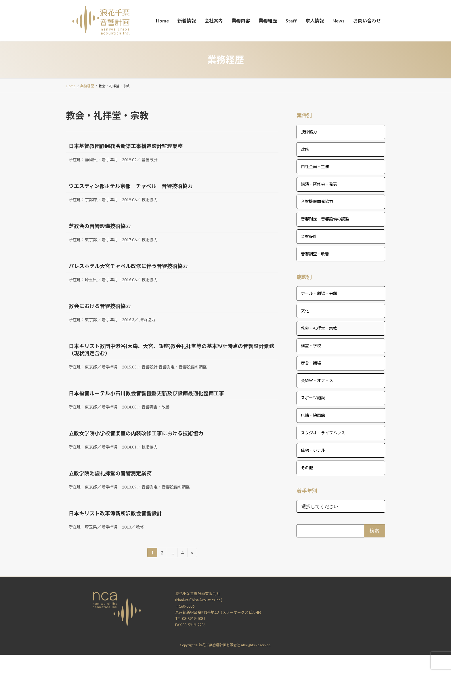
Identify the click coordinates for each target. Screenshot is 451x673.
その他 (307, 467)
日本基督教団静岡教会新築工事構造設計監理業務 (126, 146)
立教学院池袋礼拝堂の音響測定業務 (110, 473)
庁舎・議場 (311, 362)
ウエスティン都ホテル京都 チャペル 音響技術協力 (131, 186)
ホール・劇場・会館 (319, 293)
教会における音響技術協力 (100, 306)
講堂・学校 (311, 345)
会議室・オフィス (317, 380)
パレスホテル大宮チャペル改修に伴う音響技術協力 (128, 266)
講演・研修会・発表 (319, 183)
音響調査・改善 (315, 253)
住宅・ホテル (313, 450)
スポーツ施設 (313, 397)
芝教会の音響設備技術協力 (100, 226)
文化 (305, 310)
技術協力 (309, 131)
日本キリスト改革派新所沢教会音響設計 (115, 513)
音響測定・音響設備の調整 (325, 218)
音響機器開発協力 (317, 201)
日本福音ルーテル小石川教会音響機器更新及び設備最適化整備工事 (146, 393)
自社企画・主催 (315, 166)
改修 (305, 149)
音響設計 (309, 236)
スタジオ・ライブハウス (323, 432)
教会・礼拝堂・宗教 (319, 328)
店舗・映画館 (313, 415)
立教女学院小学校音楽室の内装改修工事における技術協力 (136, 433)
